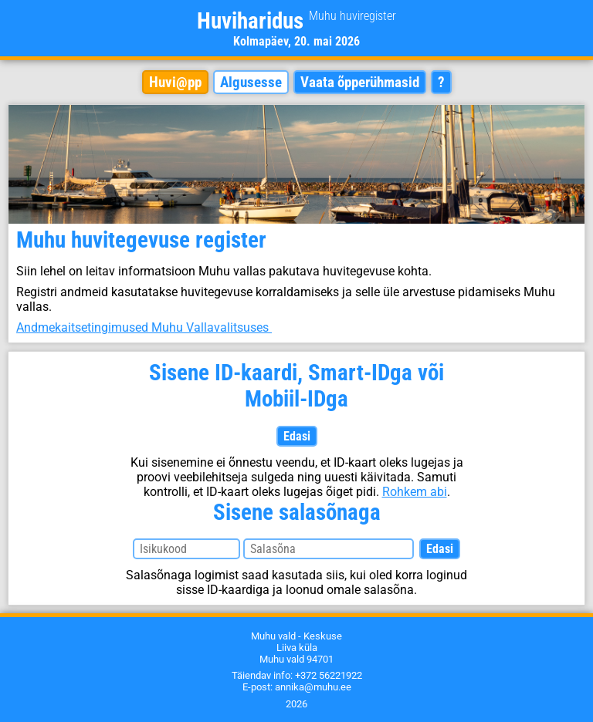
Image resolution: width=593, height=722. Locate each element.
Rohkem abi (414, 491)
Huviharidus (296, 21)
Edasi (296, 436)
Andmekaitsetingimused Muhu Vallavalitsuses (144, 327)
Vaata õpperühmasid (359, 82)
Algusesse (251, 82)
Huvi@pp (175, 82)
